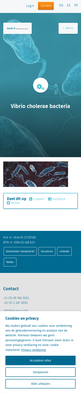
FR (76, 5)
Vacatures (47, 251)
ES (68, 5)
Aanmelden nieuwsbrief (20, 251)
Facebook (56, 199)
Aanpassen (40, 372)
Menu (68, 28)
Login (30, 6)
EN (61, 5)
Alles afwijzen (40, 384)
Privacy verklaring (33, 350)
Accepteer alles (40, 360)
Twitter (13, 203)
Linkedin (36, 199)
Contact (45, 5)
